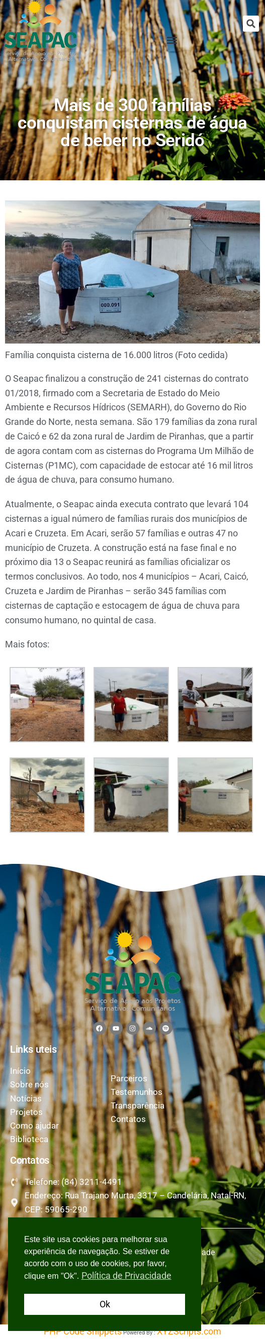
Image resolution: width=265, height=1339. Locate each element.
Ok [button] (105, 1304)
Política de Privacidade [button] (126, 1275)
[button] (251, 24)
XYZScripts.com (189, 1331)
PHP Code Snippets (83, 1331)
